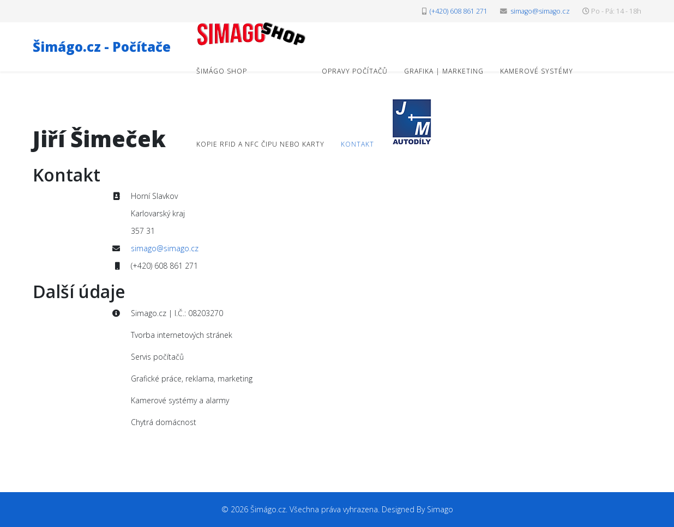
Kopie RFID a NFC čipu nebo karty (260, 144)
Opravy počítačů (355, 71)
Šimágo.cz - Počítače (102, 47)
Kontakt (357, 144)
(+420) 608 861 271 (459, 11)
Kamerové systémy (536, 71)
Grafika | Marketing (444, 71)
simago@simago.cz (540, 11)
